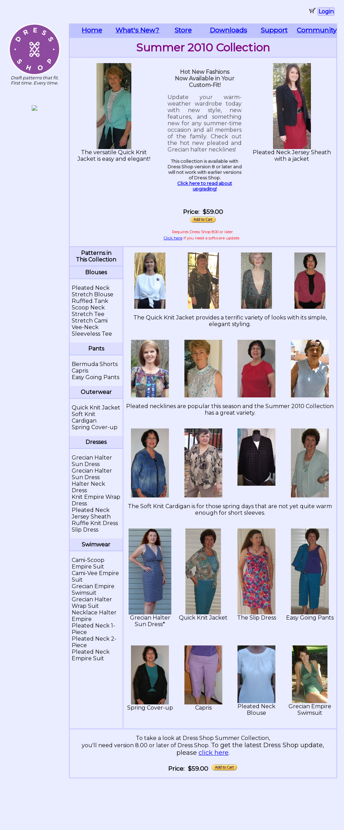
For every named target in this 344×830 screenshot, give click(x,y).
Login (326, 11)
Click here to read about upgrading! (204, 185)
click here (214, 753)
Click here (173, 238)
